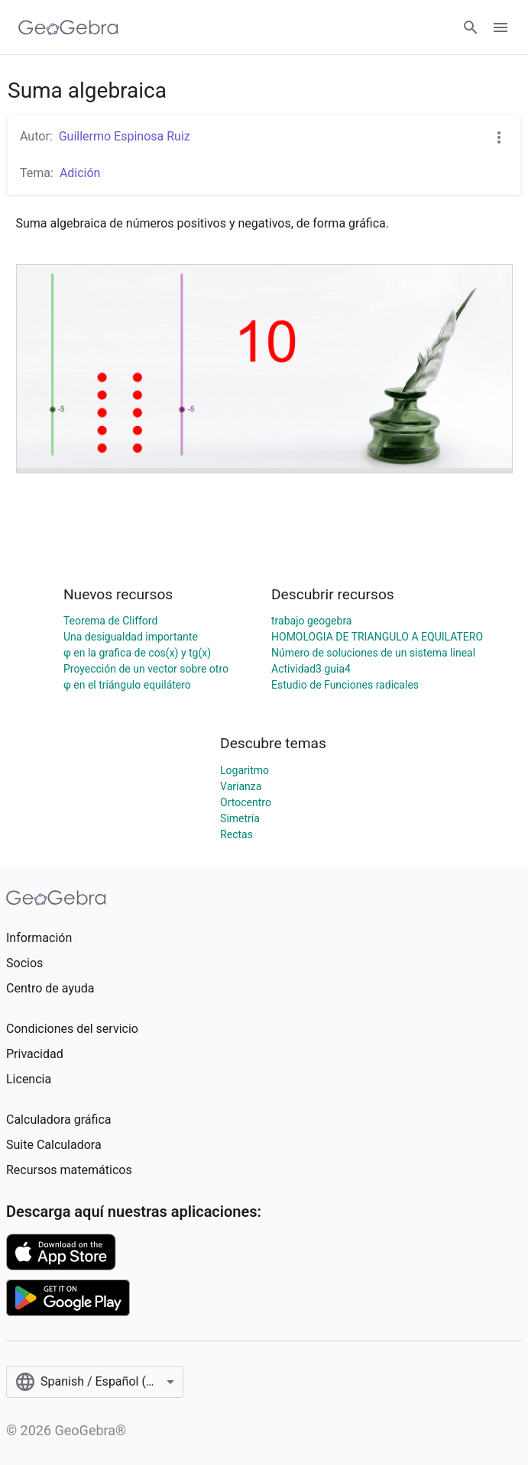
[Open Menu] (500, 27)
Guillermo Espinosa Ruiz (124, 136)
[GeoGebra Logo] (68, 27)
